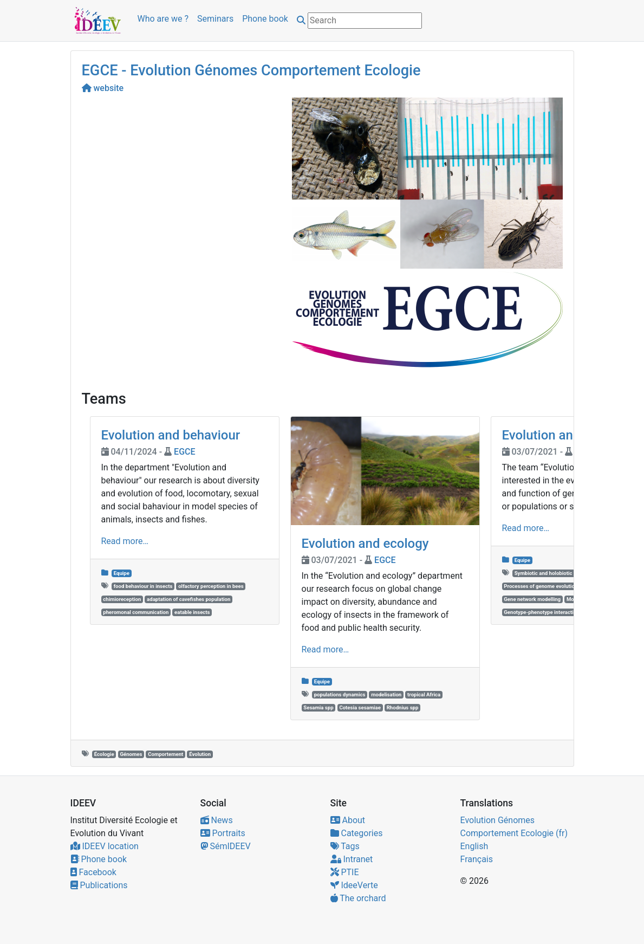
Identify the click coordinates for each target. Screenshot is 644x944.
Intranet (351, 859)
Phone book (265, 19)
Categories (356, 833)
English (474, 846)
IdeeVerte (354, 885)
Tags (345, 846)
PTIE (344, 872)
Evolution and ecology (365, 543)
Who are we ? (163, 19)
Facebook (93, 872)
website (103, 88)
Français (476, 859)
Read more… (125, 541)
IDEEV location (104, 846)
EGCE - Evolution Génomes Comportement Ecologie (251, 70)
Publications (99, 885)
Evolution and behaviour (170, 435)
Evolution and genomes (570, 435)
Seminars (215, 19)
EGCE (184, 452)
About (348, 820)
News (216, 820)
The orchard (358, 898)
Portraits (222, 833)
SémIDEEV (225, 846)
